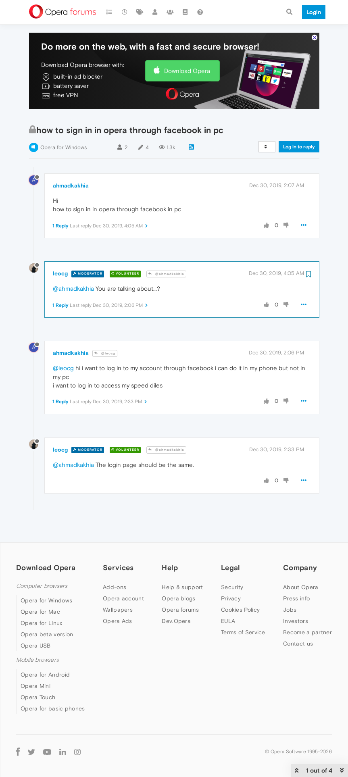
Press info (296, 593)
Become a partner (307, 627)
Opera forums (180, 604)
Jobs (289, 604)
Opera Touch (38, 692)
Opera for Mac (40, 606)
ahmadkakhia (71, 180)
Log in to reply (299, 141)
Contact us (298, 638)
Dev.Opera (176, 615)
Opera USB (36, 640)
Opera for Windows (63, 142)
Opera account (123, 593)
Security (232, 582)
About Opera (300, 582)
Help (170, 562)
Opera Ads (117, 615)
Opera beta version (47, 629)
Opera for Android (45, 669)
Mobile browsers (37, 654)
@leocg (104, 348)
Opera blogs (178, 593)
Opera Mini (35, 680)
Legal (230, 562)
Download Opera (187, 65)
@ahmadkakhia (166, 269)
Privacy (231, 593)
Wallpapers (118, 604)
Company (300, 562)
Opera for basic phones (53, 703)
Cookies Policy (240, 604)
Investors (295, 615)
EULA (228, 615)
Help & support (182, 582)
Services (118, 562)
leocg (60, 268)
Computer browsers (41, 580)
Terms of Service (243, 627)
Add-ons (114, 582)
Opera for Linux (42, 618)
